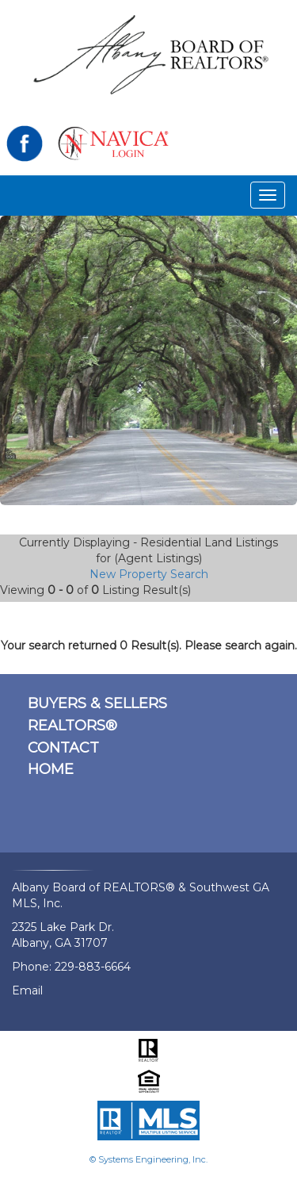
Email (27, 990)
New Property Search (148, 574)
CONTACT (63, 748)
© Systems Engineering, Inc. (148, 1159)
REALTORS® (72, 725)
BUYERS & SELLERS (97, 703)
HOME (51, 769)
